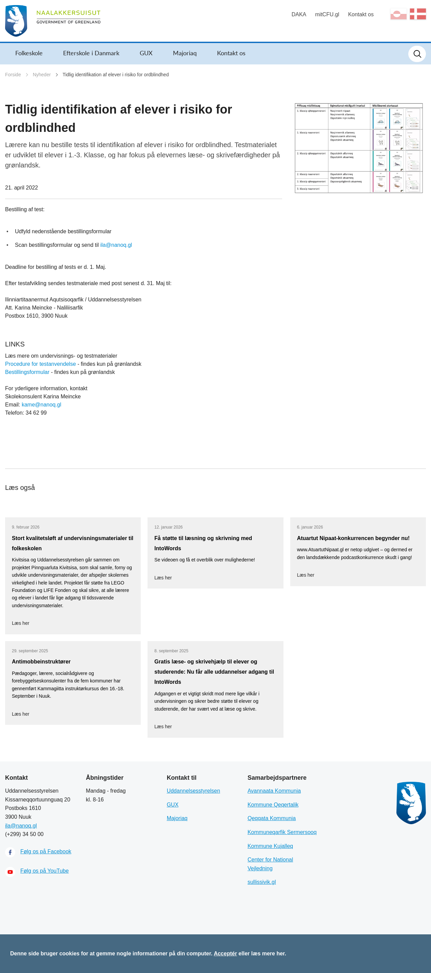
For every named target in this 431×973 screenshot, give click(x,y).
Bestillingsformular (27, 372)
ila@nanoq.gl (116, 245)
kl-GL (399, 13)
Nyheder (42, 74)
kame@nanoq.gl (41, 405)
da (418, 13)
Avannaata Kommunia (274, 791)
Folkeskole (29, 53)
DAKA (299, 14)
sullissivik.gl (262, 882)
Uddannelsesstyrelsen (193, 791)
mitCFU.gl (327, 14)
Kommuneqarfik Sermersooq (282, 832)
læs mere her (268, 953)
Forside (13, 74)
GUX (146, 53)
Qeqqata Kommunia (272, 818)
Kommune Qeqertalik (273, 805)
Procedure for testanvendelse (40, 364)
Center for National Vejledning (270, 864)
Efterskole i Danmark (91, 53)
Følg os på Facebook (45, 851)
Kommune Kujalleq (270, 846)
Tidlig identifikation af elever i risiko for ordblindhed (116, 74)
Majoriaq (185, 53)
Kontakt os (361, 14)
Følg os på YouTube (44, 871)
